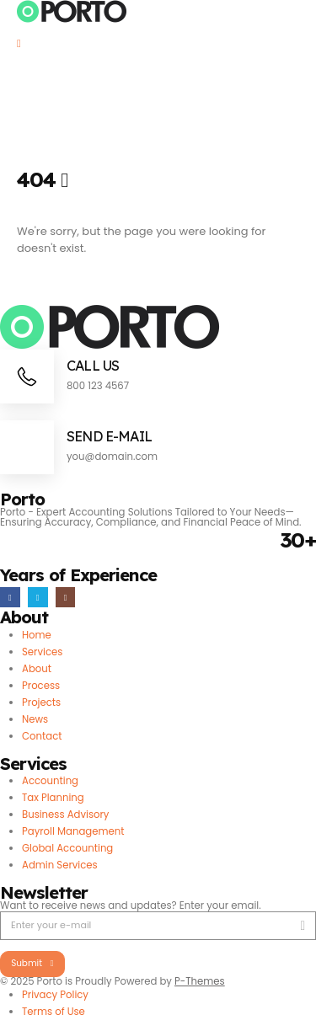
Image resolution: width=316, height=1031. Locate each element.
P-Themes (199, 981)
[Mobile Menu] (24, 43)
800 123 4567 (98, 386)
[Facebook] (10, 597)
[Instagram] (66, 597)
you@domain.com (112, 456)
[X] (38, 597)
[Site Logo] (72, 11)
